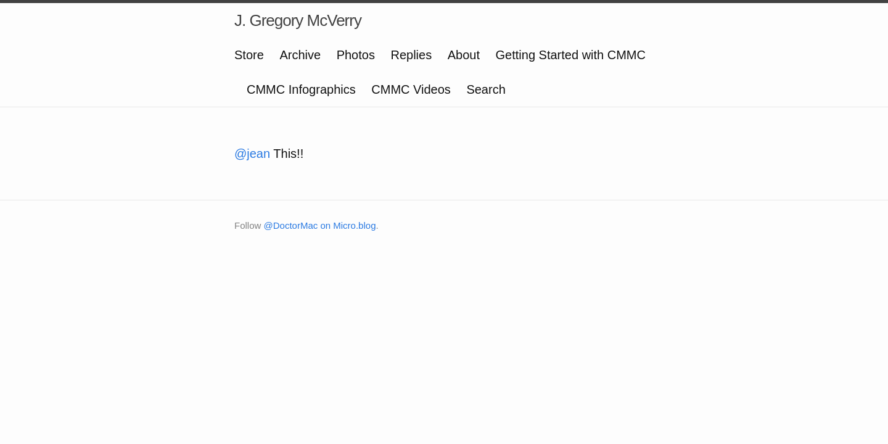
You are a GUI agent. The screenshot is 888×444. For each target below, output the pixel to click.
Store (249, 55)
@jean (252, 153)
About (464, 55)
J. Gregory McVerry (297, 20)
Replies (411, 55)
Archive (300, 55)
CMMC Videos (411, 89)
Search (485, 89)
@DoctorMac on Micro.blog (320, 225)
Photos (356, 55)
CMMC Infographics (301, 89)
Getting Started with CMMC (571, 55)
